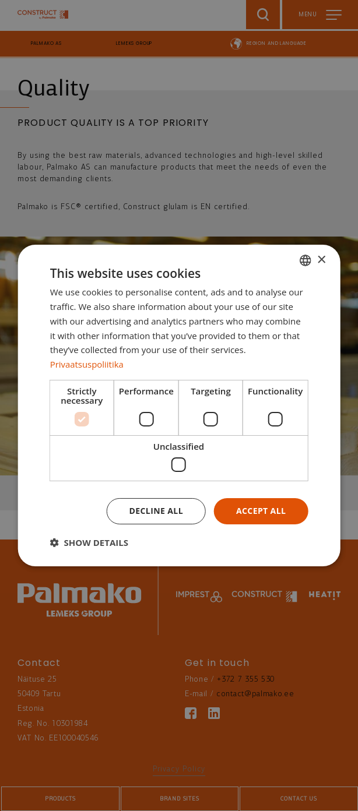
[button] (89, 542)
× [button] (321, 259)
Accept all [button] (261, 510)
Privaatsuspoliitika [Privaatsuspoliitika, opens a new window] (87, 364)
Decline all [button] (156, 510)
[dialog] (179, 405)
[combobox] (305, 260)
